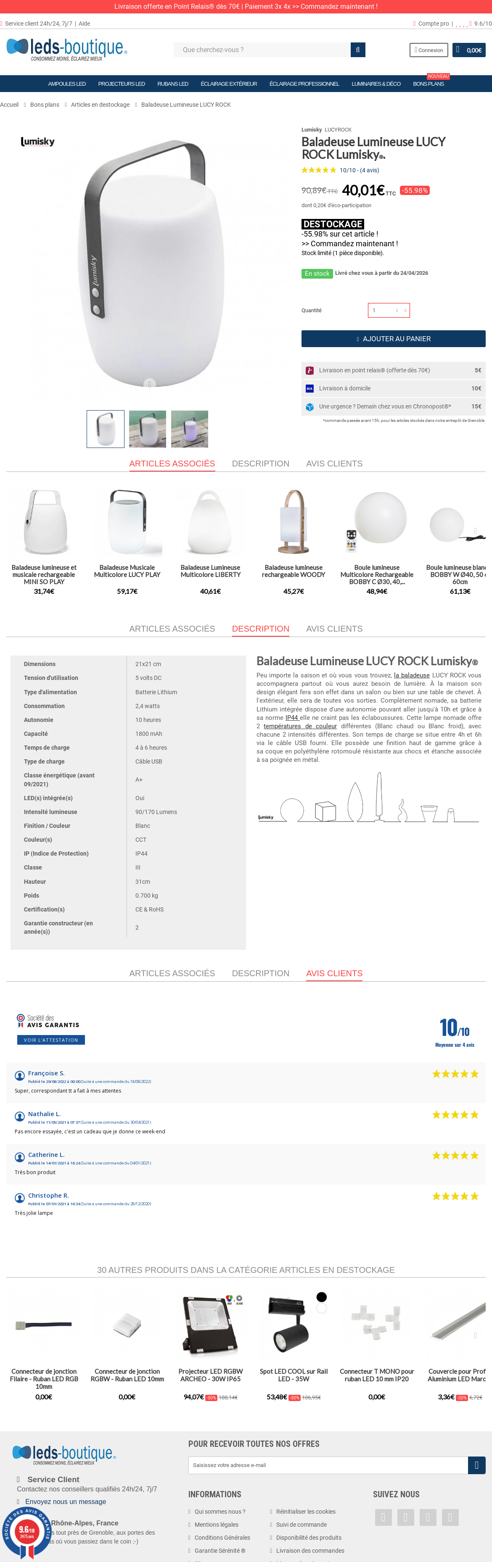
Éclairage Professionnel (304, 84)
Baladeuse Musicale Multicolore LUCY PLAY (127, 571)
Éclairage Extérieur (229, 84)
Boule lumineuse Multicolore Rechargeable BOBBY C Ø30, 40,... (376, 574)
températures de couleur (300, 726)
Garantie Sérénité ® (220, 1550)
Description (261, 463)
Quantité (312, 310)
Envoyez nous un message (65, 1501)
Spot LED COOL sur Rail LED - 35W (294, 1375)
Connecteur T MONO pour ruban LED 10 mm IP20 (377, 1375)
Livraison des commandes (310, 1550)
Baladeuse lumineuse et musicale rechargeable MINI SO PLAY (44, 574)
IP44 (293, 718)
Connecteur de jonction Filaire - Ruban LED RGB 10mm (44, 1378)
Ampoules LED (67, 84)
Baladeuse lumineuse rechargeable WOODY (293, 571)
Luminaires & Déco (376, 84)
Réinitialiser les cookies (306, 1511)
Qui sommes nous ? (220, 1511)
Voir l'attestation (51, 1040)
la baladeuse (412, 675)
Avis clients (334, 463)
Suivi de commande (301, 1524)
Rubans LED (172, 84)
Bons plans (431, 81)
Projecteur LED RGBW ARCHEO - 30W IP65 (210, 1375)
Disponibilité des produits (308, 1537)
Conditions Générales (222, 1537)
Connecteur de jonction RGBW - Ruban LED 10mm (127, 1375)
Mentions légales (216, 1524)
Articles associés (172, 628)
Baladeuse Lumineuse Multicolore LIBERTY (210, 571)
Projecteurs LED (121, 84)
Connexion (429, 49)
